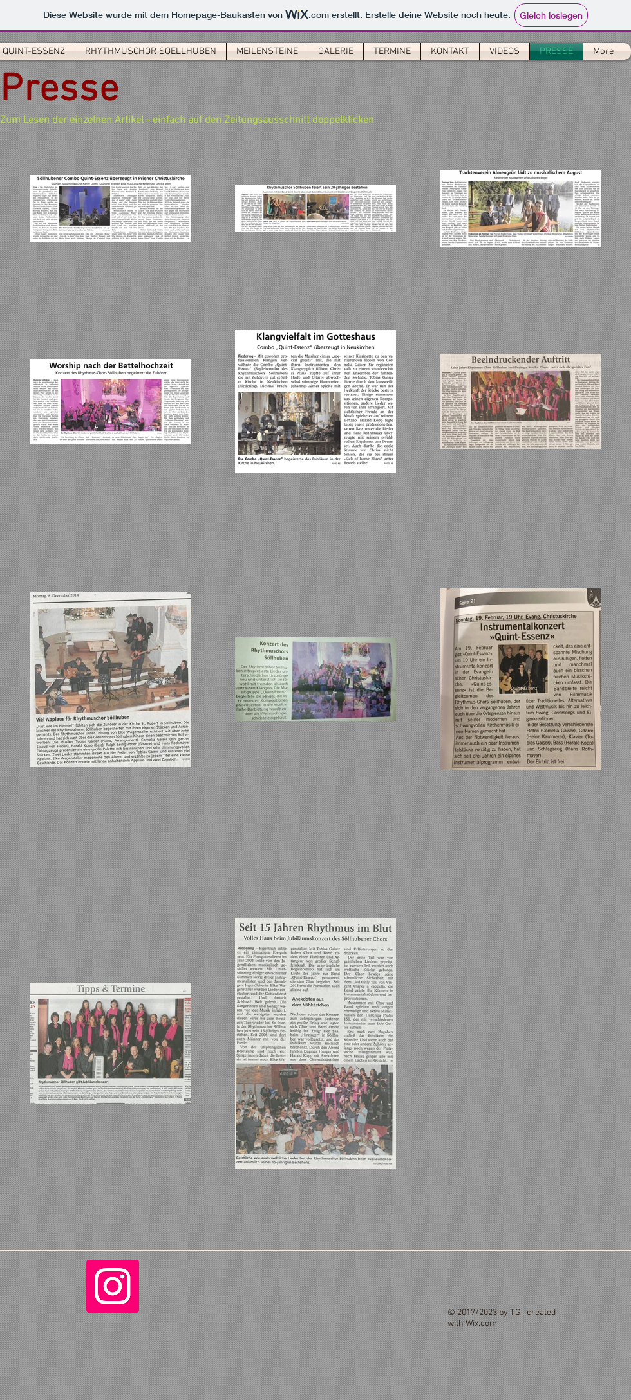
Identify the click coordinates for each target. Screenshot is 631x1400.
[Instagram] (112, 1286)
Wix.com (481, 1323)
